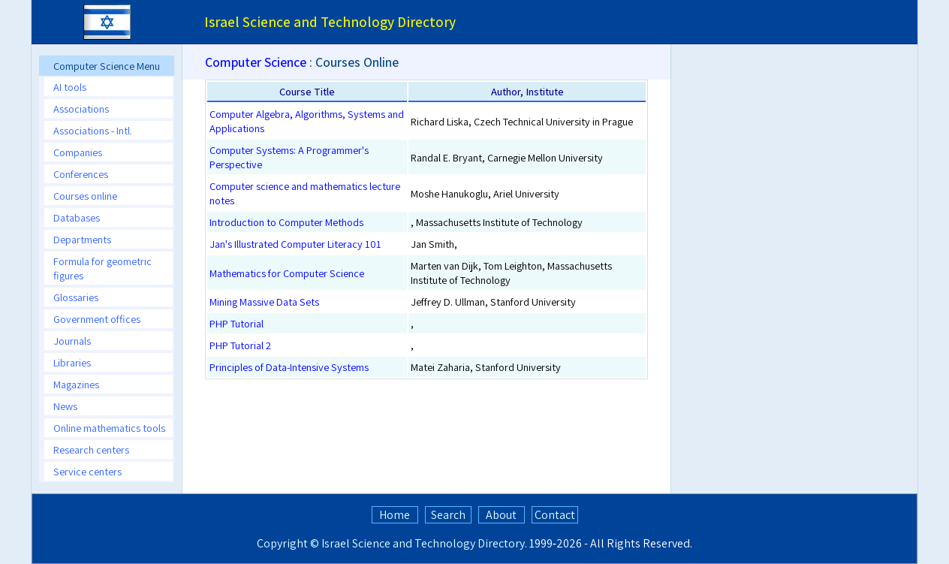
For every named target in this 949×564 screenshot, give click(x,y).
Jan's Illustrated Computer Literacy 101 (295, 244)
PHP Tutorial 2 (240, 345)
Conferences (80, 174)
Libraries (72, 362)
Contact (555, 515)
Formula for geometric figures (102, 268)
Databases (76, 217)
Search (448, 515)
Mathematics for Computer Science (286, 273)
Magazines (76, 384)
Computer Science (255, 62)
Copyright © (288, 543)
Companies (77, 152)
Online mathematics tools (109, 428)
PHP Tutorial (236, 323)
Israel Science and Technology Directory (423, 543)
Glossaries (75, 297)
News (65, 406)
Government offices (96, 319)
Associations (81, 108)
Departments (82, 239)
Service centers (87, 471)
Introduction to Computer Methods (286, 222)
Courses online (85, 196)
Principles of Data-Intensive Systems (289, 367)
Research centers (91, 449)
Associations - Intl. (92, 130)
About (501, 515)
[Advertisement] (804, 176)
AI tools (69, 87)
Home (394, 515)
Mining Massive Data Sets (264, 301)
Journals (72, 340)
